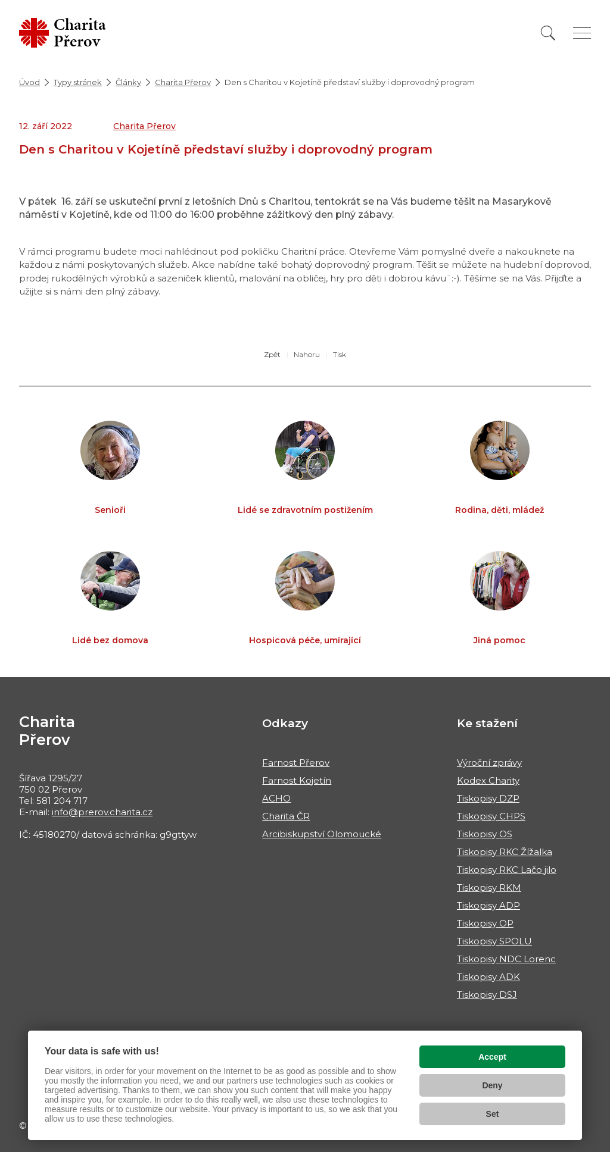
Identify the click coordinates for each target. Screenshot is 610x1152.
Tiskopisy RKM (489, 887)
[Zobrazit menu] (582, 33)
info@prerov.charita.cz (102, 812)
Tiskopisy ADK (488, 976)
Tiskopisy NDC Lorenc (506, 959)
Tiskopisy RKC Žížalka (504, 851)
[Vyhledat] (548, 33)
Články (128, 82)
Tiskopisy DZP (488, 798)
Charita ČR (286, 816)
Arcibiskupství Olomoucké (321, 834)
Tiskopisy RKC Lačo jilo (506, 869)
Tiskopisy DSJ (487, 994)
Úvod (29, 82)
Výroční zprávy (489, 762)
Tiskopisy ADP (488, 905)
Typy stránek (78, 82)
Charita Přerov (183, 82)
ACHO (276, 798)
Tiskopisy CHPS (491, 816)
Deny (492, 1085)
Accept (492, 1057)
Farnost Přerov (295, 762)
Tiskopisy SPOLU (494, 941)
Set (492, 1114)
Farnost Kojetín (296, 780)
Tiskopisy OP (485, 923)
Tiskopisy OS (484, 834)
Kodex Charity (488, 780)
